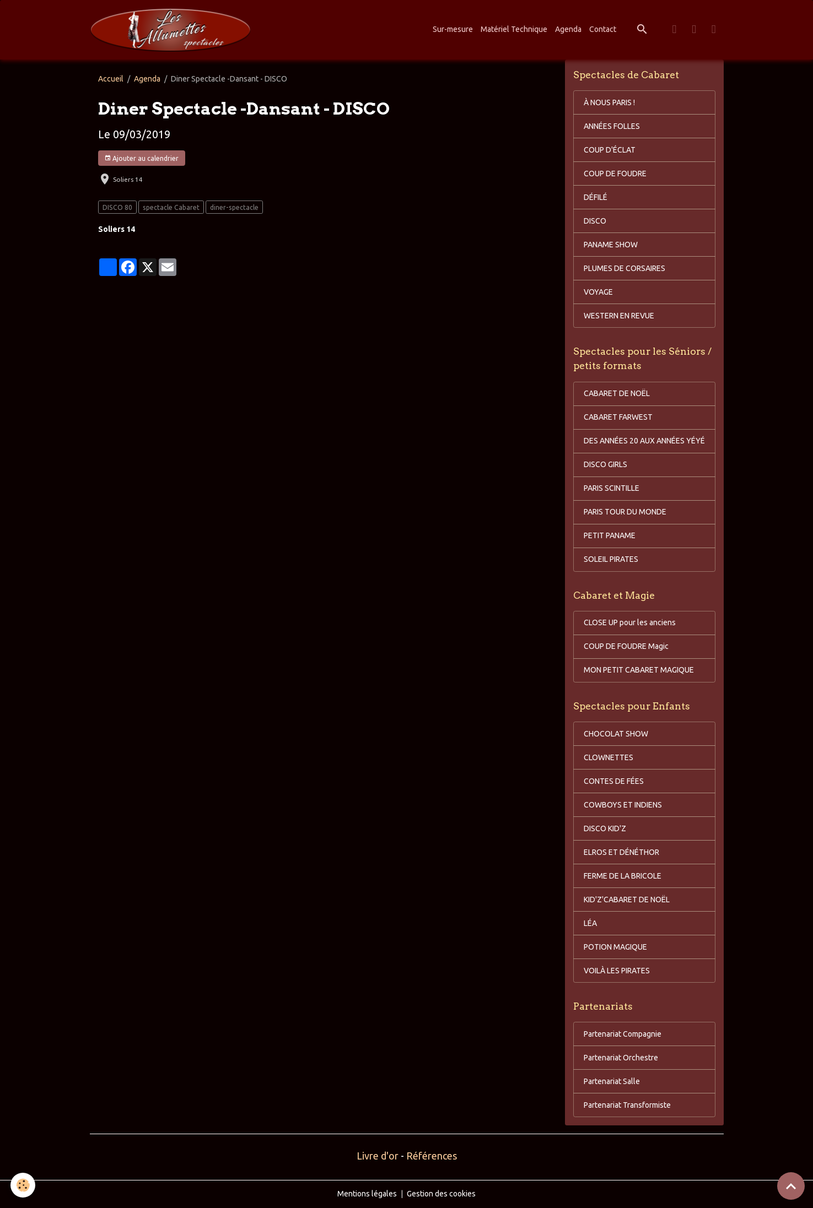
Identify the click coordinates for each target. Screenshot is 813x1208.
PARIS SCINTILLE (611, 488)
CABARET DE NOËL (617, 393)
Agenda (568, 29)
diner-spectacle (234, 207)
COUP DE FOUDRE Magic (626, 646)
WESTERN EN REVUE (619, 315)
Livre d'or (378, 1155)
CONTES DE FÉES (614, 781)
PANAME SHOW (611, 244)
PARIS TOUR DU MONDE (625, 511)
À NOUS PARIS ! (609, 102)
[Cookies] (23, 1185)
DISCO (595, 220)
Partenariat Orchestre (621, 1057)
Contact (602, 29)
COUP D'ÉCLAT (610, 149)
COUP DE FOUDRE (615, 173)
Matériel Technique (514, 29)
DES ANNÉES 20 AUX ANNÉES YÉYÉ (644, 440)
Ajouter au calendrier (141, 158)
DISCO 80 (117, 207)
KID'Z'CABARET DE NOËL (627, 899)
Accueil (110, 78)
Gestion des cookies (441, 1193)
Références (431, 1155)
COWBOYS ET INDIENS (623, 804)
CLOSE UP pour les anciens (630, 622)
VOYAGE (598, 292)
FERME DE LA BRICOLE (622, 875)
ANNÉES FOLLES (612, 126)
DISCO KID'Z (605, 828)
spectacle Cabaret (171, 207)
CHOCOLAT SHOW (616, 733)
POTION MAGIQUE (615, 946)
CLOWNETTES (608, 757)
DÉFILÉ (595, 197)
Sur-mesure (453, 29)
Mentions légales (367, 1193)
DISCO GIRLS (605, 464)
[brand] (172, 30)
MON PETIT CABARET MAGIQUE (639, 669)
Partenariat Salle (612, 1081)
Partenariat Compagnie (622, 1034)
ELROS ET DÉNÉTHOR (621, 852)
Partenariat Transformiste (627, 1105)
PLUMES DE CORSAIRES (624, 268)
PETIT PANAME (610, 535)
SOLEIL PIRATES (611, 559)
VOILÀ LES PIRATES (617, 970)
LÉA (590, 923)
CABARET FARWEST (618, 417)
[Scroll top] (791, 1186)
